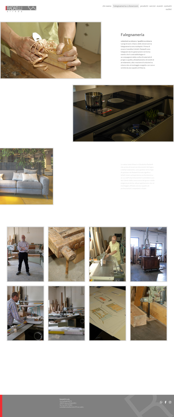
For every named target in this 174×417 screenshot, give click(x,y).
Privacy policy (80, 407)
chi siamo (107, 6)
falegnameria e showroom (125, 6)
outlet (169, 9)
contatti (168, 6)
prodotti (144, 6)
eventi (160, 6)
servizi (152, 6)
